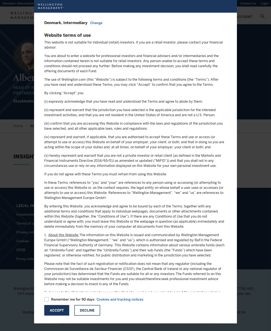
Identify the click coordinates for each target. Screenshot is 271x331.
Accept (57, 310)
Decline (87, 310)
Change (96, 23)
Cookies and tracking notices (120, 299)
